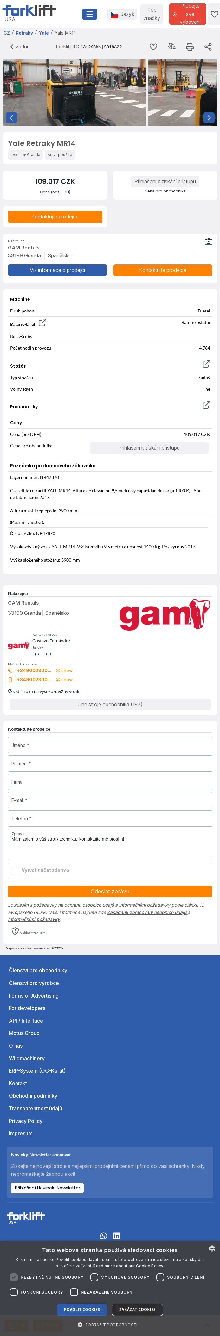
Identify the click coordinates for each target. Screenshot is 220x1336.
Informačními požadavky (34, 919)
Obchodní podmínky (33, 1096)
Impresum (21, 1133)
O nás (16, 1046)
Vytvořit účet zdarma (45, 870)
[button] (29, 931)
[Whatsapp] (104, 1239)
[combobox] (212, 1248)
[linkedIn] (117, 1239)
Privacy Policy (25, 1121)
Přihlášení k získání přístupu (165, 181)
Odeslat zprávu (110, 891)
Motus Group (24, 1033)
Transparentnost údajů (35, 1108)
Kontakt (18, 1083)
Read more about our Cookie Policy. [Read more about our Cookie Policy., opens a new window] (128, 1266)
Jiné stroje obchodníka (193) (110, 704)
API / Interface (26, 1021)
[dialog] (110, 1288)
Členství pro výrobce (34, 983)
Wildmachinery (27, 1058)
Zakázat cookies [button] (137, 1309)
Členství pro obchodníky (38, 970)
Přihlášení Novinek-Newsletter (47, 1188)
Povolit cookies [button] (82, 1309)
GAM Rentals (23, 603)
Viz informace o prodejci (57, 270)
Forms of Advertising (34, 996)
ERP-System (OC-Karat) (37, 1071)
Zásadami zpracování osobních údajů (147, 912)
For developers (27, 1008)
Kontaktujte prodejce (55, 216)
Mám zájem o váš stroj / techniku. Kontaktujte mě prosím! (110, 844)
